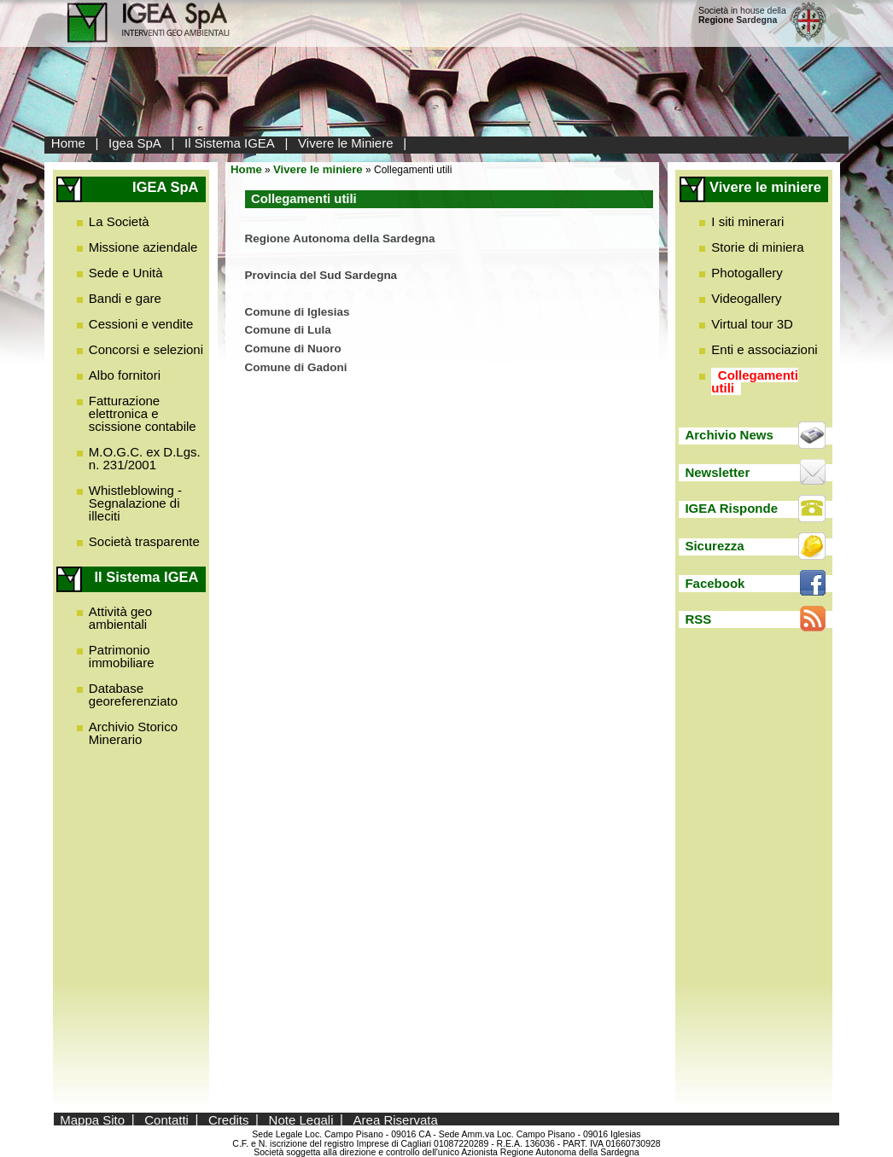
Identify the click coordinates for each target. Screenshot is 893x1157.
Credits (228, 1119)
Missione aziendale (143, 247)
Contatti (166, 1119)
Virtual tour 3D (752, 324)
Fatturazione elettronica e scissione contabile (142, 413)
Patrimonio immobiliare (122, 656)
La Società (119, 221)
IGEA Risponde (731, 508)
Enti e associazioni (764, 349)
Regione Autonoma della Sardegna (340, 238)
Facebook (714, 583)
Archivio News (729, 434)
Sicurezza (714, 545)
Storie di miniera (757, 247)
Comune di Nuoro (295, 348)
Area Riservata (395, 1119)
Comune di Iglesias (297, 311)
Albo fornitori (125, 375)
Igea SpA (134, 143)
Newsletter (717, 472)
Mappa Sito (92, 1119)
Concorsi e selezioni (146, 349)
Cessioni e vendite (141, 324)
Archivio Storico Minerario (133, 733)
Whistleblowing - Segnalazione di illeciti (135, 503)
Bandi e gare (125, 298)
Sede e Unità (126, 272)
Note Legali (301, 1119)
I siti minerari (747, 221)
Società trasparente (144, 541)
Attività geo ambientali (120, 617)
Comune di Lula (288, 329)
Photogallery (746, 272)
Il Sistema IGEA (229, 143)
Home (68, 143)
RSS (698, 619)
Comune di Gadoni (298, 367)
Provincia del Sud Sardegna (321, 275)
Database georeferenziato (133, 694)
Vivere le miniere (318, 169)
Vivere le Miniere (345, 143)
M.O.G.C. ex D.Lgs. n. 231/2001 (145, 458)
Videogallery (746, 298)
